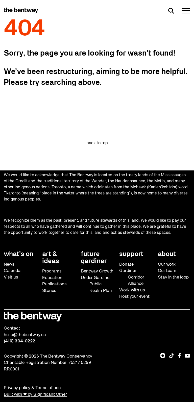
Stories (49, 291)
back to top (97, 143)
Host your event (134, 296)
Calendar (13, 271)
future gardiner (94, 258)
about (167, 254)
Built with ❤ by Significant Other (35, 394)
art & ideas (50, 258)
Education (52, 278)
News (9, 264)
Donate (126, 264)
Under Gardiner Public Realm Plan (96, 284)
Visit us (11, 277)
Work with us (132, 290)
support (131, 254)
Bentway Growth (97, 271)
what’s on (18, 254)
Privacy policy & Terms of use (32, 388)
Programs (52, 271)
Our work (167, 264)
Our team (167, 271)
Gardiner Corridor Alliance (131, 277)
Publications (54, 284)
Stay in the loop (173, 277)
